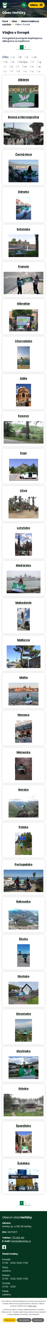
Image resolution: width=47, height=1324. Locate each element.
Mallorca (23, 640)
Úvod (5, 21)
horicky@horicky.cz (21, 1241)
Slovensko (23, 1014)
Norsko (23, 789)
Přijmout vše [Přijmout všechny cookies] (9, 1320)
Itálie (23, 378)
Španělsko (23, 1126)
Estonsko (23, 229)
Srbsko (23, 1088)
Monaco (23, 715)
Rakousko (23, 901)
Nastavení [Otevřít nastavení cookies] (38, 1320)
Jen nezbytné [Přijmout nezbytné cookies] (24, 1320)
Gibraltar (23, 303)
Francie (23, 266)
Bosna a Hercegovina (23, 117)
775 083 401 (18, 1237)
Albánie (23, 79)
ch (35, 57)
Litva (23, 490)
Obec (14, 21)
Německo (23, 752)
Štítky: (5, 56)
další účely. (32, 1306)
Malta (23, 677)
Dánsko (23, 191)
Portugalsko (23, 864)
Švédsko (23, 1163)
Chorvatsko (23, 341)
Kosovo (23, 416)
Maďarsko (23, 565)
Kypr (23, 453)
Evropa (23, 61)
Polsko (23, 827)
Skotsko (23, 976)
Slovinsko (23, 1051)
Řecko (23, 939)
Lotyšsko (23, 528)
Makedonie (23, 602)
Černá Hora (23, 154)
